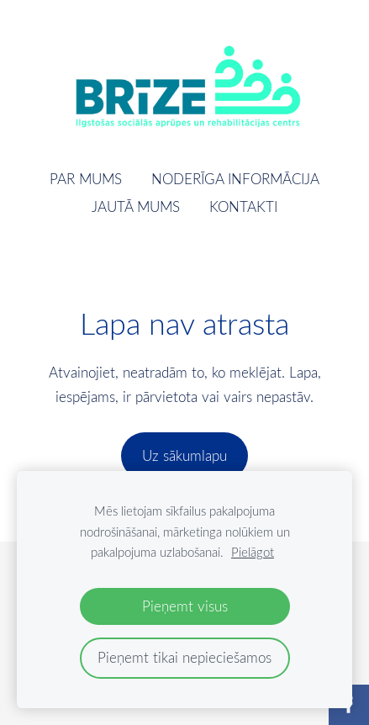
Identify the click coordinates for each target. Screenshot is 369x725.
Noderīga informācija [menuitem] (235, 178)
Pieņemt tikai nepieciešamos (184, 657)
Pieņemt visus (185, 606)
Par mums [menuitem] (86, 178)
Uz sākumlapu (184, 455)
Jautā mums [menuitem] (136, 206)
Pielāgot (252, 551)
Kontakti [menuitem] (243, 206)
